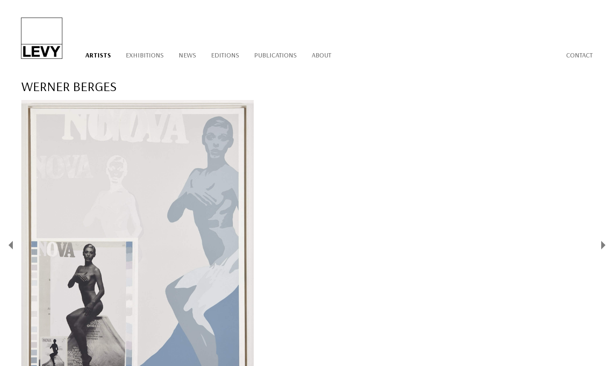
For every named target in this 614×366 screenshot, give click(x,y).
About (321, 55)
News (187, 55)
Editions (225, 55)
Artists (98, 55)
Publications (275, 55)
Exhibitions (145, 55)
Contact (579, 55)
